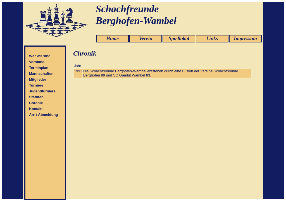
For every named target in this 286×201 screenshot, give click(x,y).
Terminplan (38, 68)
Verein (145, 38)
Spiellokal (179, 38)
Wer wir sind (40, 56)
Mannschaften (41, 73)
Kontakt (35, 109)
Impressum (245, 38)
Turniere (36, 85)
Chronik (36, 103)
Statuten (36, 97)
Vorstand (36, 62)
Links (212, 38)
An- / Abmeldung (43, 115)
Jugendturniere (42, 91)
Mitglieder (37, 79)
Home (112, 38)
